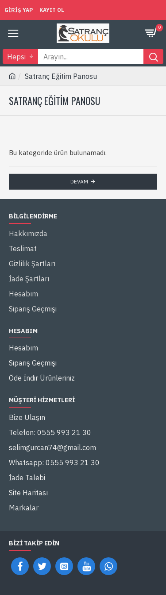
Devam (79, 181)
